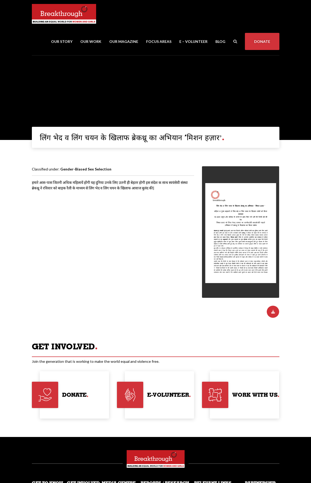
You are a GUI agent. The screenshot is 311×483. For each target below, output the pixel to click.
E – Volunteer (193, 41)
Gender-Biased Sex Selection (85, 169)
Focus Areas (158, 41)
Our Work (90, 41)
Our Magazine (123, 41)
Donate (262, 41)
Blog (220, 41)
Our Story (61, 41)
